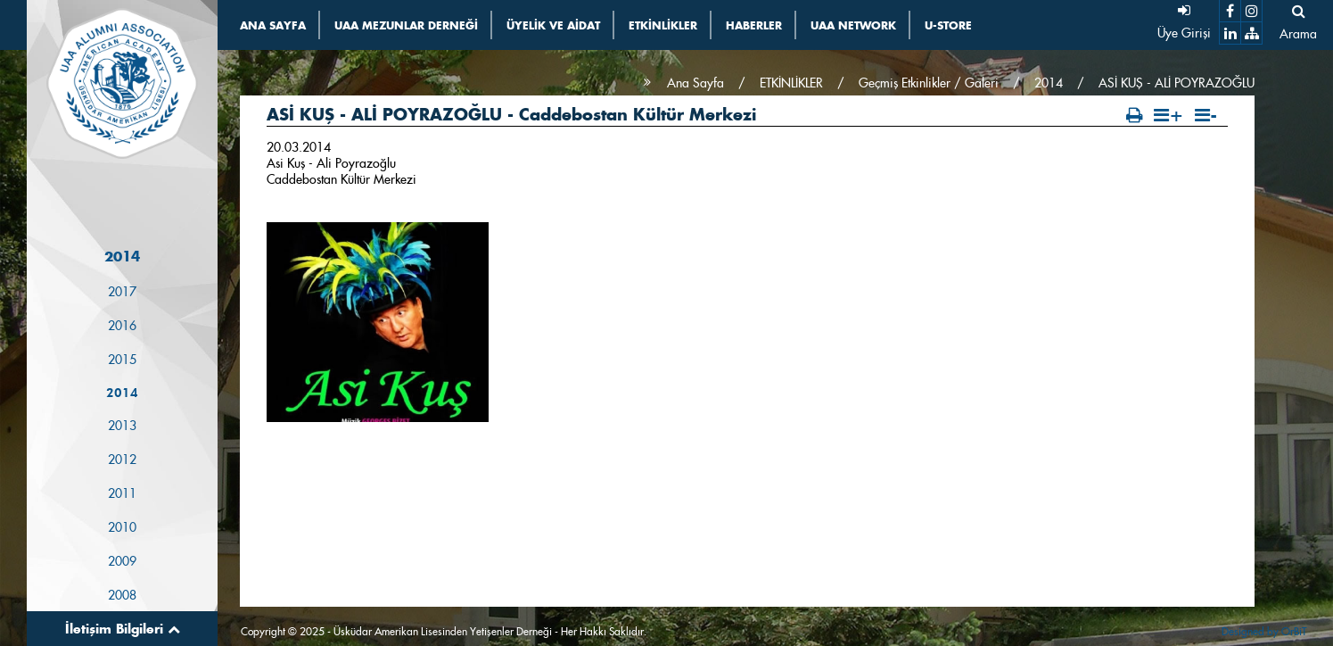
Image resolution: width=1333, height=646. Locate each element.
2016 (122, 326)
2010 (122, 527)
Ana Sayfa (695, 83)
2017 (122, 292)
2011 (122, 493)
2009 (122, 561)
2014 (122, 392)
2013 (122, 426)
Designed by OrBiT (1264, 631)
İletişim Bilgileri (122, 628)
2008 (122, 595)
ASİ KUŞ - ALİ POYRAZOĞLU (1176, 83)
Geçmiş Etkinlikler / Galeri (929, 83)
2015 (122, 360)
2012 (122, 459)
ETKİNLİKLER (791, 83)
